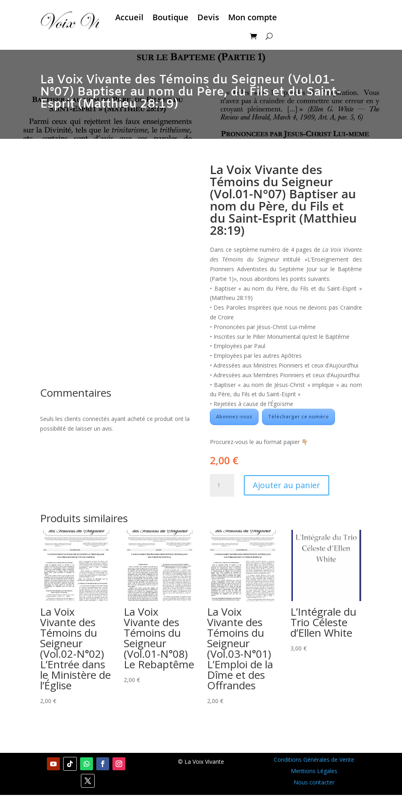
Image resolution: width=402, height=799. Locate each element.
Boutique (170, 17)
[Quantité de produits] (222, 485)
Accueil (129, 17)
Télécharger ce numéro (298, 416)
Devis (208, 17)
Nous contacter (314, 782)
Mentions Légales (314, 771)
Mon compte (252, 17)
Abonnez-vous (234, 416)
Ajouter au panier (286, 485)
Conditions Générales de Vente (314, 759)
